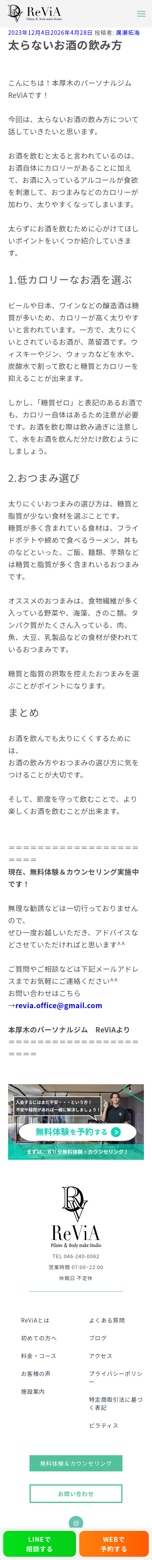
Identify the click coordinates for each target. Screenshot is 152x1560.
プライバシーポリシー (116, 1377)
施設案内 (33, 1391)
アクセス (101, 1356)
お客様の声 (36, 1373)
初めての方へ (39, 1338)
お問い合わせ (76, 1494)
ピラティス (103, 1425)
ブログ (98, 1338)
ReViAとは (35, 1320)
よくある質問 (107, 1320)
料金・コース (39, 1356)
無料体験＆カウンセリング (76, 1463)
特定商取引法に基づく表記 (116, 1403)
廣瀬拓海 (128, 32)
